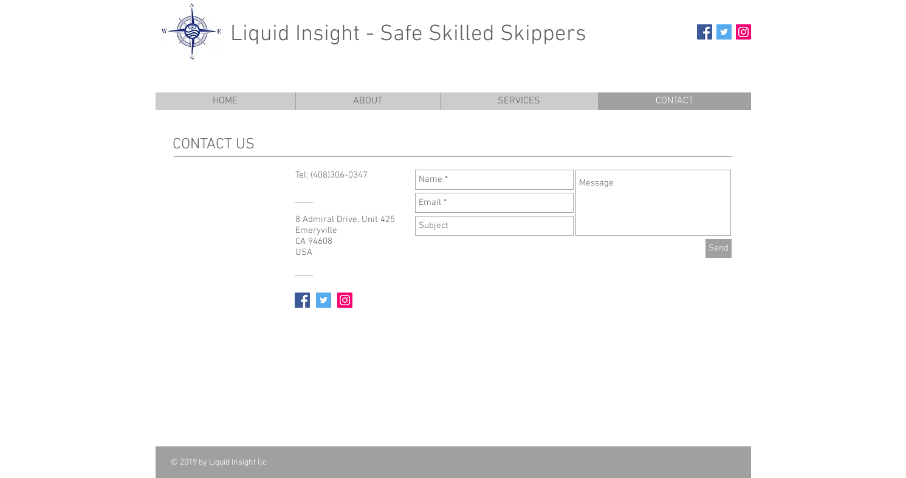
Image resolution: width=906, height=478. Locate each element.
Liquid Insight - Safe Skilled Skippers (408, 34)
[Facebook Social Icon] (704, 32)
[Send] (718, 248)
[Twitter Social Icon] (724, 32)
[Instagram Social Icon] (743, 32)
